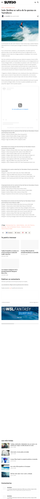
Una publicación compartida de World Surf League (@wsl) (20, 127)
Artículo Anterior (6, 302)
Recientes (3, 227)
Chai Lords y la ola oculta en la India (19, 452)
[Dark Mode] (35, 2)
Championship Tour (10, 7)
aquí (10, 288)
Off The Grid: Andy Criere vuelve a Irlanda (21, 473)
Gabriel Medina (20, 225)
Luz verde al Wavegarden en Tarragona (20, 466)
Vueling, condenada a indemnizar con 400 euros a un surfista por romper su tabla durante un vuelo (23, 444)
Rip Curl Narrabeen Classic (13, 227)
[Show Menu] (2, 2)
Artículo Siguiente (34, 302)
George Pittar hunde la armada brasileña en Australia (29, 251)
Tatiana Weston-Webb (6, 228)
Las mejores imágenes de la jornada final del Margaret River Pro (9, 271)
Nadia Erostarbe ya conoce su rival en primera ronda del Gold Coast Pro (10, 252)
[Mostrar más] (29, 232)
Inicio (2, 7)
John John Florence (29, 225)
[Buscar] (38, 2)
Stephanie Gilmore (25, 227)
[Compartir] (38, 16)
